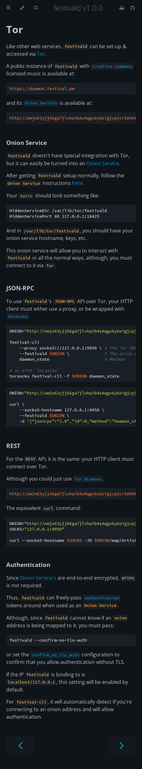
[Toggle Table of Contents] (8, 8)
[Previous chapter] (20, 744)
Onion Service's (38, 577)
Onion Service (26, 142)
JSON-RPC (20, 288)
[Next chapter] (122, 744)
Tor (14, 29)
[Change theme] (22, 8)
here (77, 183)
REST (13, 446)
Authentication (28, 564)
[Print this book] (122, 7)
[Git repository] (132, 7)
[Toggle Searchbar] (36, 8)
